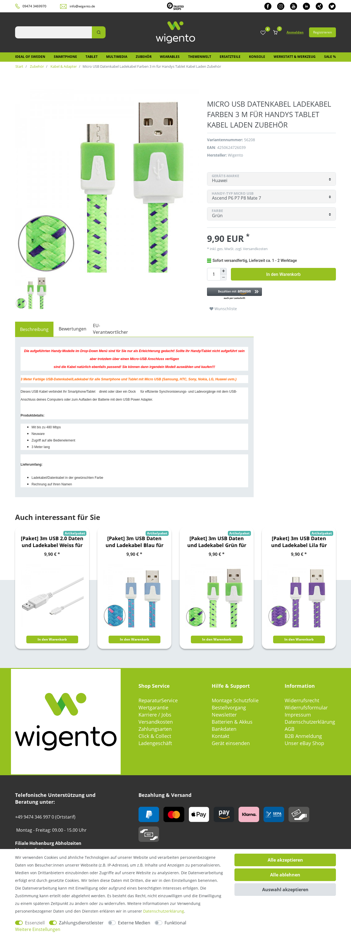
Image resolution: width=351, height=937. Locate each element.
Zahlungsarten (155, 729)
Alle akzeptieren (285, 860)
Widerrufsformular (306, 707)
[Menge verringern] (223, 277)
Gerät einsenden (231, 743)
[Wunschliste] (263, 33)
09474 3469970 (34, 6)
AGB (290, 729)
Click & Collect (154, 736)
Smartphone (65, 56)
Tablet (92, 56)
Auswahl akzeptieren (285, 890)
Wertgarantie (153, 707)
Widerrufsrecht (302, 700)
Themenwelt (199, 56)
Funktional (175, 923)
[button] (268, 294)
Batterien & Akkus (232, 721)
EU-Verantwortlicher (110, 328)
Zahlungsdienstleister (81, 923)
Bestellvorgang (229, 707)
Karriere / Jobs (154, 714)
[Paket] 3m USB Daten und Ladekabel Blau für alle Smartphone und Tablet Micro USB (134, 542)
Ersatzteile (230, 56)
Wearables (170, 56)
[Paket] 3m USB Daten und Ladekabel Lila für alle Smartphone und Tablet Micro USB (299, 542)
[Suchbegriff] (53, 32)
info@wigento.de (82, 6)
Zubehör (144, 56)
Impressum (298, 714)
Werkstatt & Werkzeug (295, 56)
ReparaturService (158, 700)
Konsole (257, 56)
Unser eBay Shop (304, 743)
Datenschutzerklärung (310, 721)
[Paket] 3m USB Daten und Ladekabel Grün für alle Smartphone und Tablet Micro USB (216, 542)
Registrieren (322, 32)
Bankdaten (224, 729)
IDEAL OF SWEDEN (30, 56)
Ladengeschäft (155, 743)
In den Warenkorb (283, 274)
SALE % (330, 56)
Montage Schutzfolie (235, 700)
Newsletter (224, 714)
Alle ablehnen (285, 875)
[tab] (34, 329)
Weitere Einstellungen (37, 929)
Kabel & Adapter (63, 66)
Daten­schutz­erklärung (163, 911)
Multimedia (116, 56)
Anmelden (295, 32)
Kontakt (220, 736)
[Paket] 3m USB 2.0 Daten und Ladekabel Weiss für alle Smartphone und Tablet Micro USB (52, 542)
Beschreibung (34, 329)
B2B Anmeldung (303, 736)
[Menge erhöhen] (223, 271)
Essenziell (35, 923)
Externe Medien (134, 923)
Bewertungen (72, 329)
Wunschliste (223, 308)
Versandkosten (255, 248)
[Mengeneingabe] (213, 274)
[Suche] (99, 32)
